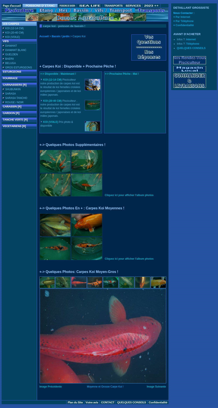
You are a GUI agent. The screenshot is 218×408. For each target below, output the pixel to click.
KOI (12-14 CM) (14, 28)
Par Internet (183, 17)
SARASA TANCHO (16, 98)
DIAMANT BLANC (15, 50)
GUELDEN (11, 54)
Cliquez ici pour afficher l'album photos (129, 195)
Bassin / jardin (60, 36)
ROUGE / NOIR (14, 102)
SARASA (10, 93)
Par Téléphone (185, 21)
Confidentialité (185, 25)
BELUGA (10, 63)
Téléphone (192, 43)
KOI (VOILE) (12, 37)
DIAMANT (11, 45)
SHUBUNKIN (13, 89)
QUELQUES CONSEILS (191, 48)
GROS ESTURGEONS (18, 67)
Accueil (44, 36)
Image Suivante (156, 386)
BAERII (9, 58)
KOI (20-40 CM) (14, 32)
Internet (191, 39)
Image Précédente (50, 386)
